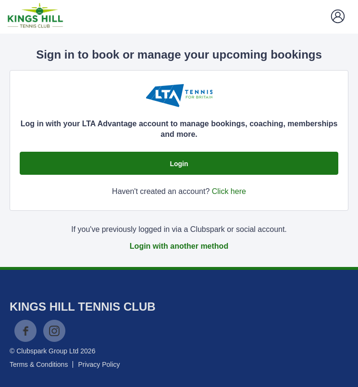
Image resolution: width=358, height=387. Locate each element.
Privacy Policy (99, 364)
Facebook (25, 331)
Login (179, 164)
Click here (229, 191)
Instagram (54, 331)
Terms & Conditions (39, 364)
